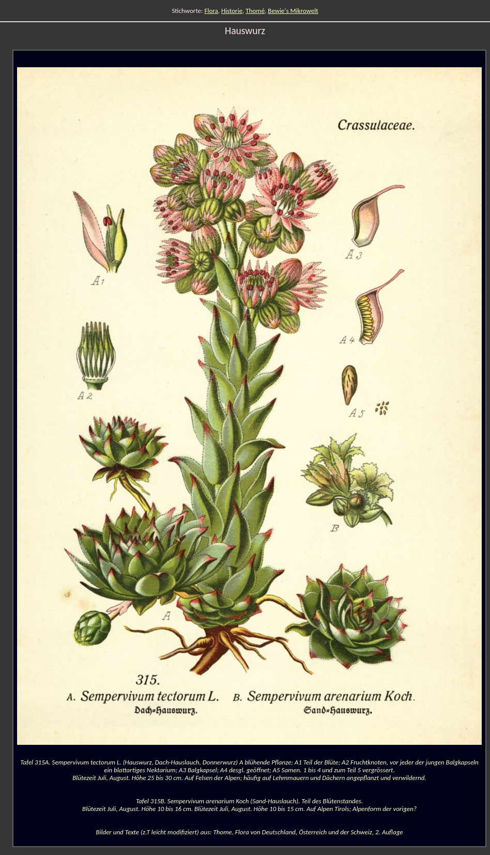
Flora (211, 10)
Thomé (255, 10)
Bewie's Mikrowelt (293, 10)
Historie (231, 10)
